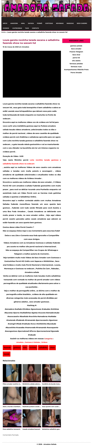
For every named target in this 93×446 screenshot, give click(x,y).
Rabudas (70, 23)
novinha (32, 348)
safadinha (43, 348)
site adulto (76, 61)
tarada (6, 354)
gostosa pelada (76, 46)
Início (5, 23)
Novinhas (60, 23)
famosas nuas (76, 66)
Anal (23, 23)
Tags (27, 28)
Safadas (37, 342)
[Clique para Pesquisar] (89, 19)
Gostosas (49, 23)
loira (25, 348)
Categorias (48, 339)
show (52, 348)
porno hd (76, 58)
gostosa (16, 348)
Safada (31, 23)
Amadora (14, 23)
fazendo (7, 348)
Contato (35, 28)
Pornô (39, 23)
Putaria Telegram (76, 52)
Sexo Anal (76, 55)
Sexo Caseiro (82, 23)
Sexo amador (76, 49)
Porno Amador (76, 72)
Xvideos (6, 28)
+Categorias (17, 28)
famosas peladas (76, 64)
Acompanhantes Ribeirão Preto (76, 69)
